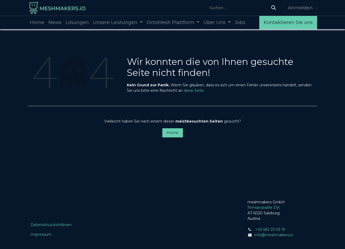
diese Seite (194, 90)
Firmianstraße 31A (264, 207)
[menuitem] (37, 22)
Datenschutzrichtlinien (51, 224)
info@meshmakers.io (273, 235)
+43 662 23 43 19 (270, 229)
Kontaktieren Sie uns (288, 22)
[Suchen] (273, 8)
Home (172, 132)
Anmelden (300, 8)
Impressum (41, 234)
